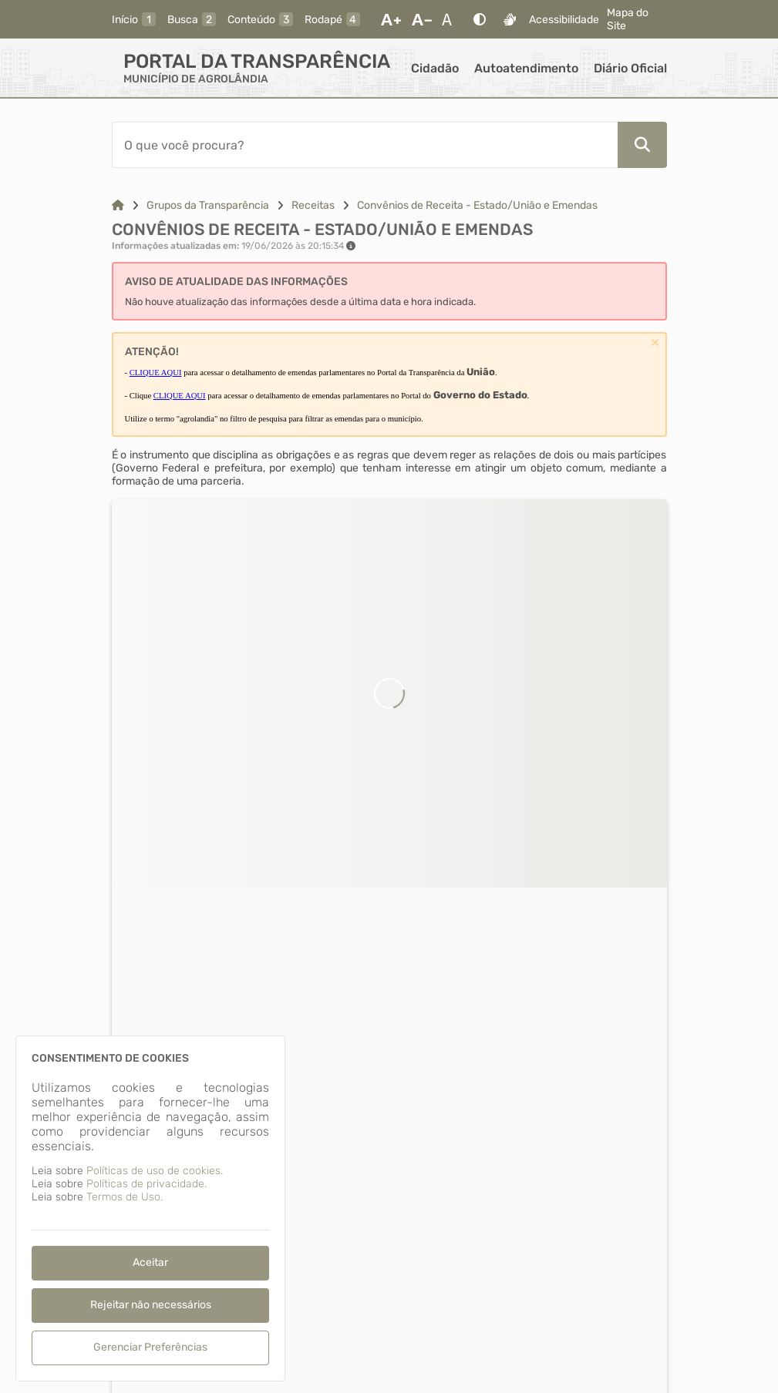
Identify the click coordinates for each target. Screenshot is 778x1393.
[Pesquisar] (642, 145)
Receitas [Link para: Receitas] (313, 205)
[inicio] (134, 19)
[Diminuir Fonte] (421, 19)
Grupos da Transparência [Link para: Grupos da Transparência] (208, 205)
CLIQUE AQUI (156, 372)
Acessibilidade (564, 19)
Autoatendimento (526, 68)
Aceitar (150, 1262)
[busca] (191, 19)
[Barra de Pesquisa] (365, 145)
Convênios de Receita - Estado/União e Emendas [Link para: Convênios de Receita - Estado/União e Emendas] (477, 205)
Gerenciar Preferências (150, 1347)
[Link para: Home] (118, 205)
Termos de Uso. (124, 1196)
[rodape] (332, 19)
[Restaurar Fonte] (451, 19)
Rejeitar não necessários (150, 1304)
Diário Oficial (630, 68)
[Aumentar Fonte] (390, 19)
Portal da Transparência (256, 61)
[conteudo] (260, 19)
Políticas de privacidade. (146, 1183)
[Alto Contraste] (479, 19)
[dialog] (150, 1208)
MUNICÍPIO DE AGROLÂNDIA (195, 79)
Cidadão (435, 68)
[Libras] (509, 19)
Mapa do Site (627, 19)
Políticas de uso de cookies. (154, 1170)
